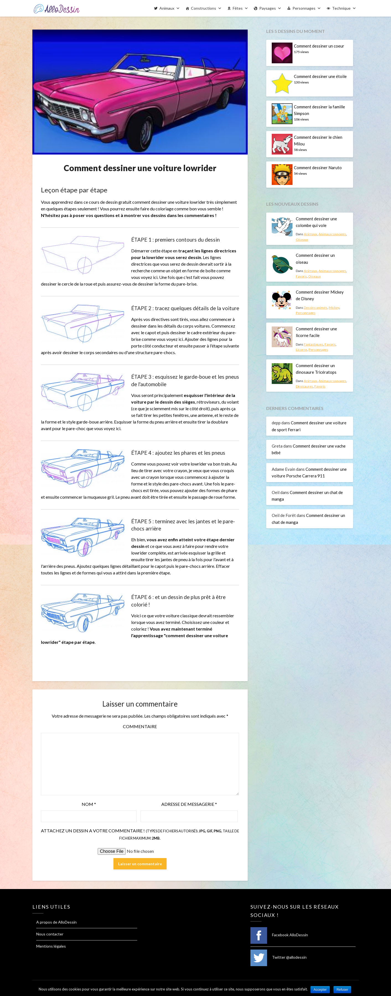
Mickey (334, 307)
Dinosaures (304, 386)
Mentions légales (51, 946)
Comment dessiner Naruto (318, 167)
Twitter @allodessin (278, 957)
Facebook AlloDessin (279, 934)
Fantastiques (313, 344)
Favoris (301, 276)
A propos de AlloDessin (56, 922)
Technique (341, 8)
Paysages (267, 8)
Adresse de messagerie (189, 804)
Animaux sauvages (332, 234)
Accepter (320, 990)
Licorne (301, 349)
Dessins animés (315, 307)
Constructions (203, 8)
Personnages (303, 8)
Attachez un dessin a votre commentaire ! (140, 834)
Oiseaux (302, 239)
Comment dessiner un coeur (319, 45)
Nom (89, 804)
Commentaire (140, 726)
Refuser (342, 990)
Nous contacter (49, 934)
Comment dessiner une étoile (320, 76)
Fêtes (238, 8)
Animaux (166, 8)
